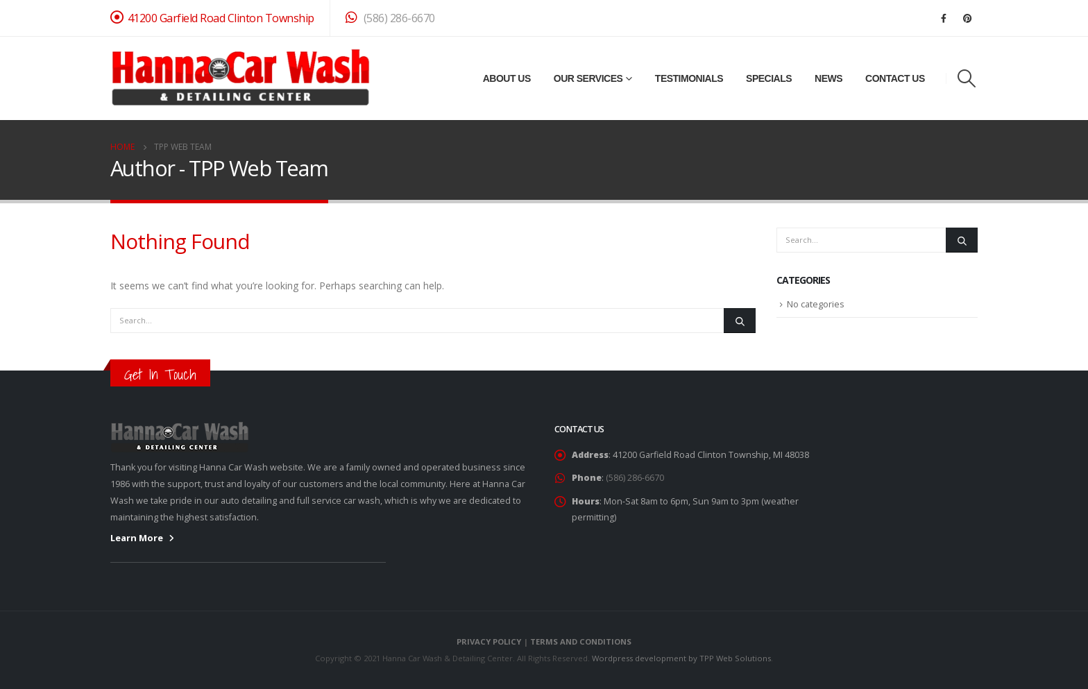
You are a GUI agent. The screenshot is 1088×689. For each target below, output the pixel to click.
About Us (507, 78)
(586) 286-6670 (390, 18)
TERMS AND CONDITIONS (580, 641)
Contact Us (895, 78)
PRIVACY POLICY (489, 641)
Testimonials (689, 78)
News (828, 78)
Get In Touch (160, 374)
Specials (769, 78)
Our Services (588, 78)
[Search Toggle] (967, 78)
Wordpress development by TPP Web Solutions (681, 658)
